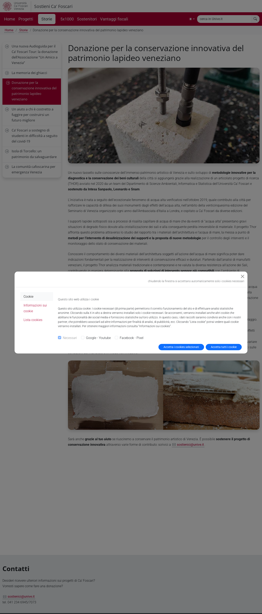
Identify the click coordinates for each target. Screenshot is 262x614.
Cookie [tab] (28, 297)
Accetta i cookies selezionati (181, 347)
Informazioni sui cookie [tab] (35, 308)
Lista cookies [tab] (33, 320)
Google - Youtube (98, 338)
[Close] (242, 276)
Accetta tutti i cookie (224, 347)
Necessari (70, 338)
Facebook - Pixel (131, 338)
